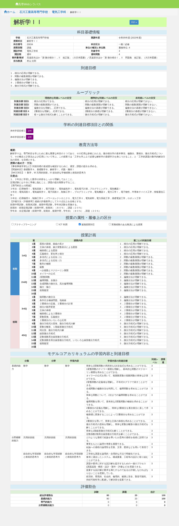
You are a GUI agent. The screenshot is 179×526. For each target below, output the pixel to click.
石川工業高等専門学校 (33, 12)
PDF (134, 22)
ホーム (9, 12)
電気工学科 (59, 12)
